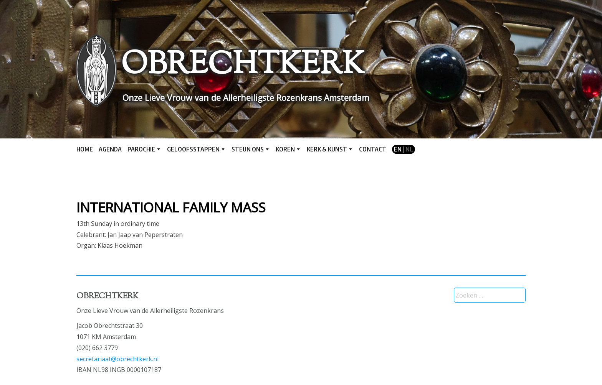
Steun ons (248, 149)
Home (84, 149)
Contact (372, 149)
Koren (285, 149)
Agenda (110, 149)
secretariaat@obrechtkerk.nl (117, 359)
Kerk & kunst (327, 149)
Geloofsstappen (193, 149)
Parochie (141, 149)
